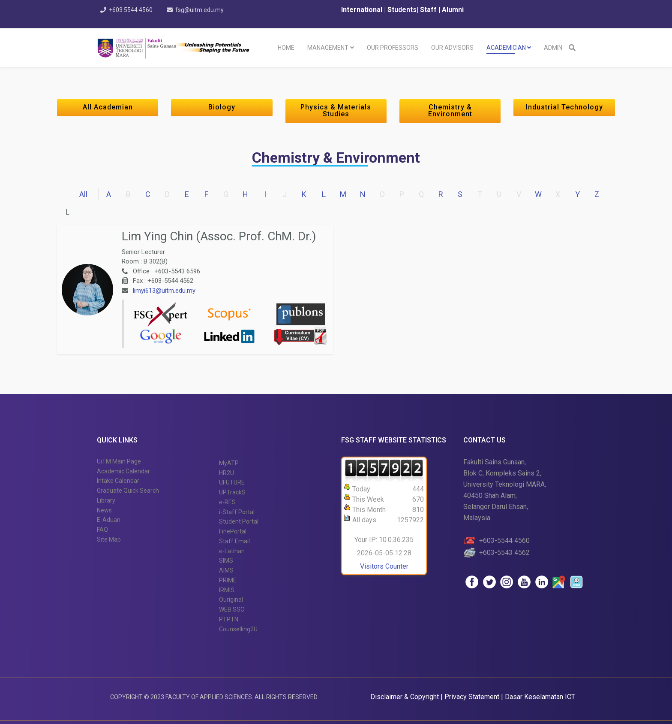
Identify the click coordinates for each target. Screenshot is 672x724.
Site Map (109, 539)
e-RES (227, 502)
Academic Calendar (123, 471)
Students (401, 10)
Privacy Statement (472, 697)
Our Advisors (452, 47)
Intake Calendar (118, 480)
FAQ (102, 529)
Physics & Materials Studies (335, 110)
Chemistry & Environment (450, 110)
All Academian (108, 107)
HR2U (226, 473)
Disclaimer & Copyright (404, 697)
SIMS (226, 560)
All (83, 194)
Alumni (453, 10)
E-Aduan (108, 519)
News (104, 510)
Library (106, 500)
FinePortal (232, 531)
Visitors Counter (384, 566)
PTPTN (228, 619)
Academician (506, 47)
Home (286, 47)
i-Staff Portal (237, 512)
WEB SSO (232, 609)
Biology (221, 107)
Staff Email (234, 541)
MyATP (229, 463)
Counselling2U (238, 629)
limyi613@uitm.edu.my (164, 290)
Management (327, 47)
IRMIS (226, 590)
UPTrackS (232, 492)
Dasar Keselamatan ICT (540, 697)
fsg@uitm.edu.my (199, 9)
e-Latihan (232, 551)
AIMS (226, 570)
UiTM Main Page (119, 461)
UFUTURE (232, 482)
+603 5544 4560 (131, 9)
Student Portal (238, 521)
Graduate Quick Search (128, 490)
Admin (553, 47)
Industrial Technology (564, 107)
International (362, 10)
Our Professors (392, 47)
